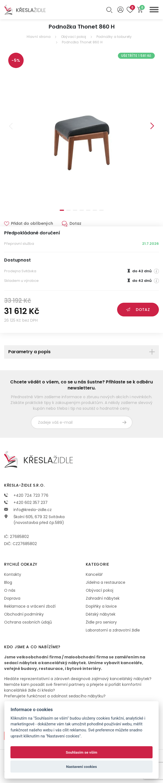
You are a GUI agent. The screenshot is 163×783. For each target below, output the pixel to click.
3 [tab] (75, 210)
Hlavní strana (39, 36)
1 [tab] (62, 210)
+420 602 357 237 (26, 502)
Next (152, 126)
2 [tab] (68, 210)
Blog (8, 582)
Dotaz (138, 309)
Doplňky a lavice (101, 606)
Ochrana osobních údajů (28, 622)
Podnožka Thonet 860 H (82, 42)
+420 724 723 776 (26, 495)
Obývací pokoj (73, 36)
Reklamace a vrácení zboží (30, 606)
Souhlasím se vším (81, 752)
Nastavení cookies (81, 766)
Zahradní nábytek (103, 598)
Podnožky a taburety (114, 36)
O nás (9, 590)
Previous (10, 126)
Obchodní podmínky (24, 614)
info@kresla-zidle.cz (28, 509)
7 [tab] (101, 210)
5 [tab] (88, 210)
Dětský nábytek (100, 614)
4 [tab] (81, 210)
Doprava (12, 598)
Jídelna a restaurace (105, 582)
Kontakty (12, 574)
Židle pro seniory (101, 622)
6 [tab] (95, 210)
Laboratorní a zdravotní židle (113, 630)
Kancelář (94, 574)
